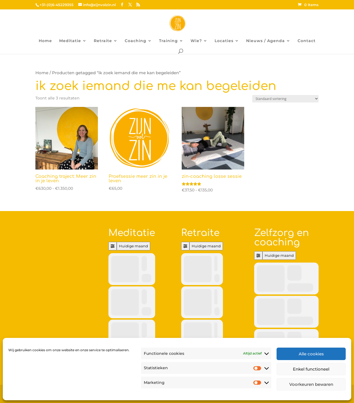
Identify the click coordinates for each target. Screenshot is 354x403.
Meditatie (70, 41)
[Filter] (112, 246)
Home (45, 41)
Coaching (135, 41)
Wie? (196, 41)
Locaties (224, 41)
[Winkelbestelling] (285, 98)
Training (168, 41)
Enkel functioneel (311, 369)
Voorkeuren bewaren (311, 384)
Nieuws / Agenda (265, 41)
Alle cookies (311, 353)
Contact (307, 41)
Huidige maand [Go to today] (133, 246)
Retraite (103, 41)
